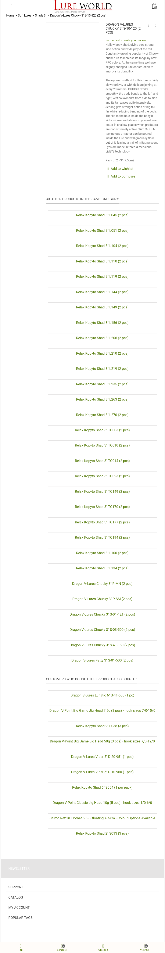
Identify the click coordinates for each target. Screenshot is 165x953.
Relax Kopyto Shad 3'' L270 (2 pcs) (102, 415)
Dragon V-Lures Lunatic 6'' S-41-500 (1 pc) (102, 695)
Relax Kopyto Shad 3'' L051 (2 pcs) (102, 231)
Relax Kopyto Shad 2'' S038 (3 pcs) (102, 726)
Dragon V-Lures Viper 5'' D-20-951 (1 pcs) (102, 757)
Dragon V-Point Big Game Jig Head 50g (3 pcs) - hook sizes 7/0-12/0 (102, 741)
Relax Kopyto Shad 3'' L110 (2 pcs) (102, 261)
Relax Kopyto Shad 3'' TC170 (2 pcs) (102, 507)
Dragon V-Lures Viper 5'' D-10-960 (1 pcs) (102, 772)
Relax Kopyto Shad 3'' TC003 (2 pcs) (102, 430)
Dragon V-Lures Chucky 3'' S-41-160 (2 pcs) (102, 645)
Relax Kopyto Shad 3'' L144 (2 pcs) (102, 292)
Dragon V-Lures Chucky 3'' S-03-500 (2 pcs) (102, 630)
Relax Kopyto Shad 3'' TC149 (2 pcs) (102, 492)
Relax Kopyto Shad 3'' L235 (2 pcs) (102, 384)
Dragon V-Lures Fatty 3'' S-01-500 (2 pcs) (102, 660)
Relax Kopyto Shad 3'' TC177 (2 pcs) (102, 522)
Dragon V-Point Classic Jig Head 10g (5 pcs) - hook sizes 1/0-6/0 (102, 803)
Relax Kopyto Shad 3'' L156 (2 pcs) (102, 323)
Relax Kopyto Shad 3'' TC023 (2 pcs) (102, 476)
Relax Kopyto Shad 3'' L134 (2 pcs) (102, 568)
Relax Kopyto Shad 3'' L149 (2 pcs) (102, 307)
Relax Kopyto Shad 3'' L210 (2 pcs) (102, 353)
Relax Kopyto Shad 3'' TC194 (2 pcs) (102, 537)
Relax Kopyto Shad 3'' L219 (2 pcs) (102, 369)
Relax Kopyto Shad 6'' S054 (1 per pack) (102, 787)
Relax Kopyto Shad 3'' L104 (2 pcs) (102, 246)
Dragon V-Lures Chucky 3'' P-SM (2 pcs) (102, 599)
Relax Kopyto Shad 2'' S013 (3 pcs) (102, 833)
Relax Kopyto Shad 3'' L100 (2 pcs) (102, 553)
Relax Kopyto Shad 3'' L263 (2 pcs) (102, 399)
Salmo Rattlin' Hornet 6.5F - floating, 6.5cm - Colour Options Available (102, 818)
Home (10, 15)
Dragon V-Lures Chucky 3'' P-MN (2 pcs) (102, 584)
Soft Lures (24, 15)
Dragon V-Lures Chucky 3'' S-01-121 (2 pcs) (102, 614)
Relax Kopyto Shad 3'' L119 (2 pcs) (102, 277)
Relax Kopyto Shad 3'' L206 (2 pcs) (102, 338)
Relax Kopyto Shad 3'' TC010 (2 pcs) (102, 445)
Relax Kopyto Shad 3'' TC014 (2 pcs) (102, 461)
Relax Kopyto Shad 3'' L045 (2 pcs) (102, 215)
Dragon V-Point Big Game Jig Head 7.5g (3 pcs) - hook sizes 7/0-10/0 (102, 711)
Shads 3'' (40, 15)
